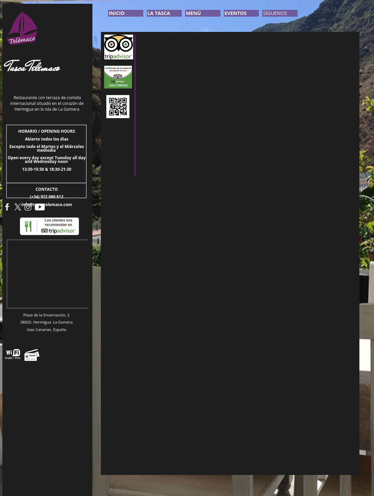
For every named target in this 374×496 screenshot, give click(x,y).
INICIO (117, 13)
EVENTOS (236, 13)
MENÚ (193, 13)
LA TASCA (158, 13)
